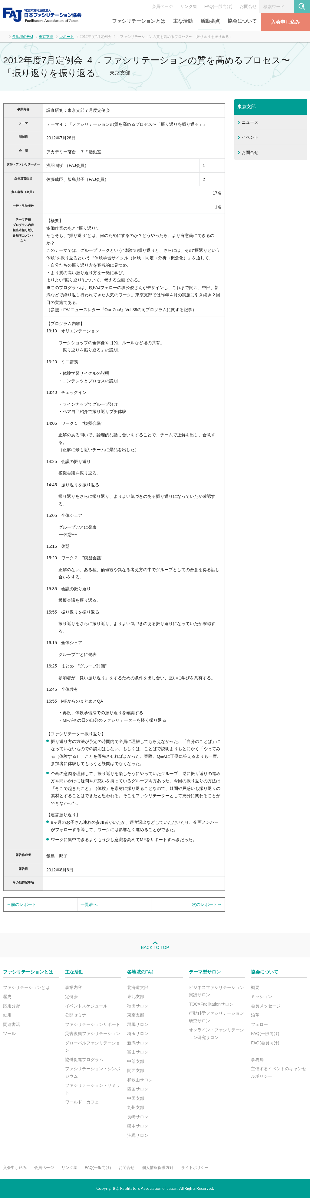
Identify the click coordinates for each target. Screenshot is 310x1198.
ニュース (250, 122)
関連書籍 (11, 1024)
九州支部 (135, 1107)
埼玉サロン (137, 1033)
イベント (250, 137)
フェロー (259, 1024)
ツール (9, 1033)
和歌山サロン (140, 1079)
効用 (7, 1015)
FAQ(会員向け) (265, 1042)
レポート (66, 37)
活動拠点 (210, 21)
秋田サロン (137, 1005)
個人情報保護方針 (157, 1167)
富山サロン (137, 1052)
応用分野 (11, 1005)
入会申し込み (285, 22)
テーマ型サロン (205, 971)
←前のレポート (21, 904)
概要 (255, 987)
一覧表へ (89, 904)
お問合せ (248, 6)
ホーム (4, 36)
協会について (242, 21)
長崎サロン (137, 1116)
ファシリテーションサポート (92, 1024)
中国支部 (135, 1098)
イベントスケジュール (86, 1005)
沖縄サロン (137, 1135)
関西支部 (135, 1070)
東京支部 (46, 37)
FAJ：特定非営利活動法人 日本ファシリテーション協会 (42, 14)
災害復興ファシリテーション (92, 1033)
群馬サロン (137, 1024)
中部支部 (135, 1061)
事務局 (257, 1059)
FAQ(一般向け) (218, 6)
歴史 (7, 996)
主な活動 (183, 21)
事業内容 (73, 987)
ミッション (261, 996)
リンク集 (188, 6)
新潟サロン (137, 1042)
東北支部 (135, 996)
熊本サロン (137, 1125)
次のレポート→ (207, 904)
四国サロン (137, 1089)
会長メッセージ (266, 1005)
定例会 (71, 996)
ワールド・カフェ (82, 1102)
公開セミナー (78, 1015)
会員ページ (162, 6)
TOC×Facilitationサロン (211, 1004)
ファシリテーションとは (138, 21)
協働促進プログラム (84, 1059)
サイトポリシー (195, 1167)
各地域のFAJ (22, 37)
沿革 (255, 1015)
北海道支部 (137, 987)
